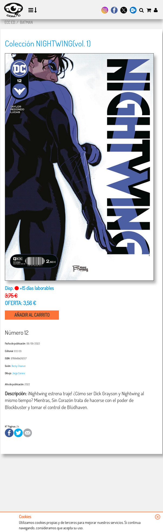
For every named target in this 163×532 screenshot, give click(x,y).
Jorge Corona (18, 373)
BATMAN (26, 22)
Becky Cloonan (19, 365)
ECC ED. (10, 22)
